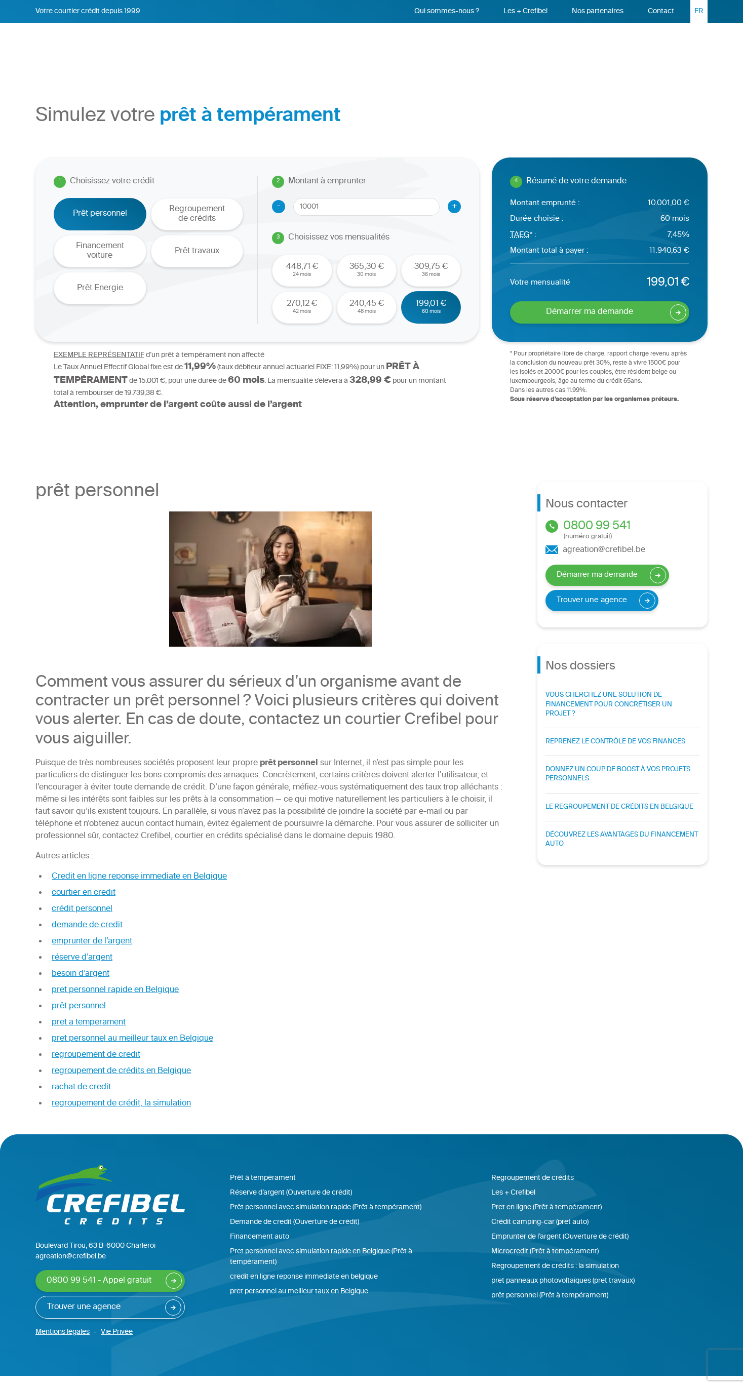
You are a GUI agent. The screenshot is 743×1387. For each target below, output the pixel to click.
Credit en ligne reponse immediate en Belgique (139, 888)
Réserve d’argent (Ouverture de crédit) (291, 1204)
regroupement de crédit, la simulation (121, 1114)
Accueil (274, 46)
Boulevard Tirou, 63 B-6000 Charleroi (95, 1257)
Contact (661, 11)
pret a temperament (89, 1033)
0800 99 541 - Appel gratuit (99, 1292)
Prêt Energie (100, 299)
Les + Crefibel (525, 11)
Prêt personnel (331, 46)
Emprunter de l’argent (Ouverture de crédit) (560, 1248)
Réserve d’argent (530, 48)
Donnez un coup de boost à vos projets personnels (617, 785)
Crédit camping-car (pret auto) (540, 1233)
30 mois (366, 281)
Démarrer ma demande (632, 49)
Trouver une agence (592, 611)
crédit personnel (82, 920)
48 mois (366, 318)
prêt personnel (79, 1017)
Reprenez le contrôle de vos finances (615, 753)
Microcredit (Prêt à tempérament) (545, 1262)
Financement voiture (100, 262)
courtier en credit (83, 904)
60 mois (431, 318)
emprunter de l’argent (92, 952)
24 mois (302, 281)
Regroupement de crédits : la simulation (555, 1277)
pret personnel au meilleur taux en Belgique (132, 1050)
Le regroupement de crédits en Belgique (619, 818)
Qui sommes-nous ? (446, 11)
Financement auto (259, 1248)
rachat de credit (81, 1098)
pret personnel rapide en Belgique (115, 1001)
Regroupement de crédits (428, 46)
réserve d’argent (82, 969)
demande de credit (87, 936)
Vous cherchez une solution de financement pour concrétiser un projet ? (608, 715)
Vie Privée (117, 1343)
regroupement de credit (96, 1066)
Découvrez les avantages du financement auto (621, 850)
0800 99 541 (622, 541)
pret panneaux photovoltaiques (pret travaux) (563, 1292)
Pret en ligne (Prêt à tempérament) (546, 1218)
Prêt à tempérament (263, 1189)
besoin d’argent (80, 985)
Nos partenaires (597, 11)
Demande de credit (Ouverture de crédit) (294, 1233)
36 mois (431, 281)
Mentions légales (62, 1343)
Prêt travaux (197, 262)
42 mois (302, 318)
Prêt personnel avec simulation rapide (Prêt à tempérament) (325, 1218)
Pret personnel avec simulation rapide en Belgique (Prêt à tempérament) (321, 1268)
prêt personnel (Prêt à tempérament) (549, 1306)
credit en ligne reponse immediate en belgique (304, 1288)
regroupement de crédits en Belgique (121, 1082)
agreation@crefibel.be (595, 562)
